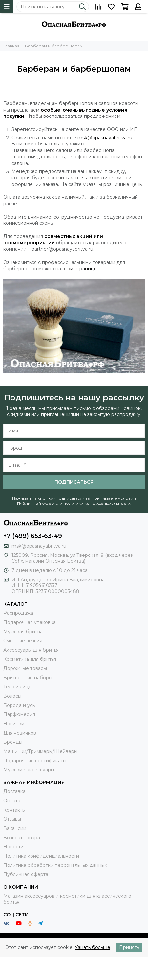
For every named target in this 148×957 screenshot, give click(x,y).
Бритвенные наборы (27, 678)
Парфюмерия (19, 714)
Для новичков (19, 733)
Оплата (11, 801)
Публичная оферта (25, 874)
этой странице (79, 269)
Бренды (12, 742)
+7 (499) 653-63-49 (32, 536)
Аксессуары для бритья (31, 650)
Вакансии (14, 828)
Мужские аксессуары (28, 770)
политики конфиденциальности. (97, 503)
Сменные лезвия (22, 641)
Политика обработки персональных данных (55, 865)
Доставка (14, 791)
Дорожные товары (25, 668)
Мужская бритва (23, 631)
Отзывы (12, 819)
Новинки (13, 724)
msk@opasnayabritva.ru (104, 138)
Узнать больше (92, 947)
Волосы (12, 696)
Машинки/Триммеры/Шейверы (40, 751)
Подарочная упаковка (29, 622)
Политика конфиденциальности (41, 856)
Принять (129, 947)
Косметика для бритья (29, 659)
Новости (13, 847)
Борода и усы (19, 705)
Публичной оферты (38, 503)
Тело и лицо (17, 687)
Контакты (14, 810)
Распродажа (18, 613)
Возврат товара (21, 838)
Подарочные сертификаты (34, 760)
